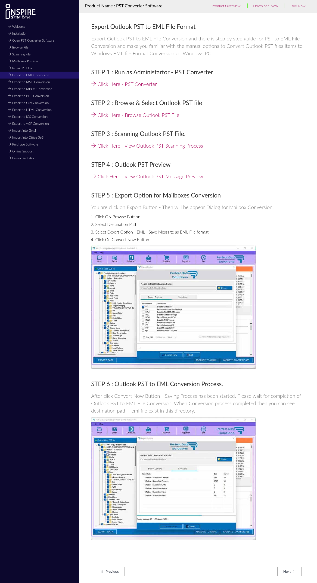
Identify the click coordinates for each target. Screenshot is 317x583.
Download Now (265, 5)
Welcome (16, 26)
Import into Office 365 (26, 137)
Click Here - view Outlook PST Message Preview (147, 176)
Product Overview (226, 5)
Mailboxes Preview (23, 61)
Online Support (20, 151)
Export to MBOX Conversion (30, 89)
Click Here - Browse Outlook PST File (135, 115)
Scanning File (19, 54)
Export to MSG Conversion (29, 82)
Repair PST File (20, 68)
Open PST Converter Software (31, 40)
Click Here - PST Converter (124, 84)
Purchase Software (23, 144)
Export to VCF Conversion (28, 123)
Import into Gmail (22, 130)
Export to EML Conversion (28, 75)
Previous (110, 571)
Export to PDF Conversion (28, 96)
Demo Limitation (21, 158)
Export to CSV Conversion (28, 103)
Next (288, 571)
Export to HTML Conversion (30, 110)
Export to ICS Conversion (28, 116)
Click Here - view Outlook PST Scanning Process (147, 146)
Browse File (18, 47)
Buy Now (298, 5)
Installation (17, 33)
